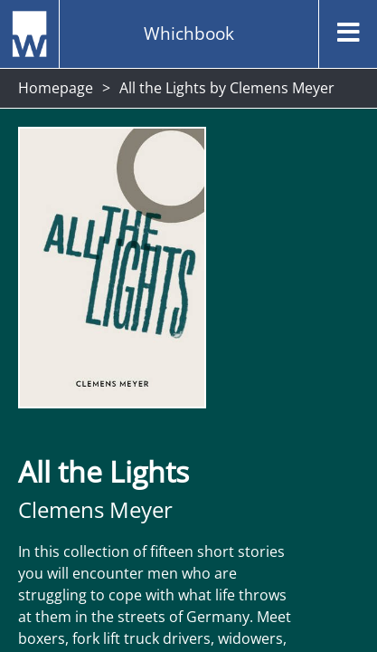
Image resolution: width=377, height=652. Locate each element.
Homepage (55, 88)
